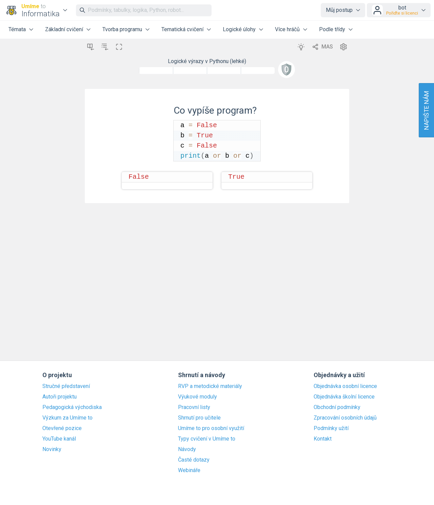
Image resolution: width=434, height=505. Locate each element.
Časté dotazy (194, 460)
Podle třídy (332, 29)
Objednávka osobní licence (345, 386)
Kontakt (323, 439)
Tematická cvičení (182, 29)
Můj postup (339, 10)
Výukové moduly (197, 397)
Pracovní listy (194, 407)
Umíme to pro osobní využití (211, 428)
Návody (187, 449)
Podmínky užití (331, 428)
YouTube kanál (59, 439)
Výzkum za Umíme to (67, 418)
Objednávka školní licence (344, 397)
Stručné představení (66, 386)
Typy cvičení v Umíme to (206, 439)
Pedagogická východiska (72, 407)
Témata (17, 29)
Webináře (189, 470)
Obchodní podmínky (337, 407)
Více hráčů (287, 29)
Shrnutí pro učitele (199, 418)
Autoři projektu (59, 397)
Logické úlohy (239, 29)
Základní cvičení (64, 29)
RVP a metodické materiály (210, 386)
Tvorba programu (122, 29)
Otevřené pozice (62, 428)
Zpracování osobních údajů (345, 418)
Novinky (51, 449)
